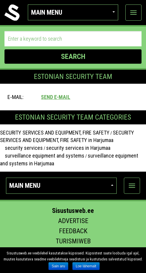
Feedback (73, 231)
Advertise (73, 221)
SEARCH (73, 56)
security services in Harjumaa (78, 148)
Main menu (73, 12)
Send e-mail (55, 97)
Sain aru (58, 266)
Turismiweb (73, 241)
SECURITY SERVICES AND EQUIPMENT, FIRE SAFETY (55, 132)
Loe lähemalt (86, 266)
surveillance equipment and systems (42, 155)
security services (21, 148)
